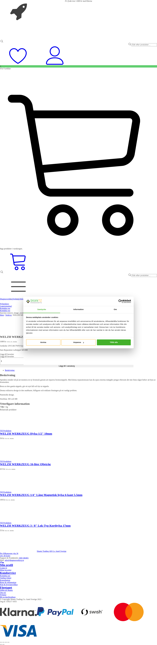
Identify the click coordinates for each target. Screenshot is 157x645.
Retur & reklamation (8, 582)
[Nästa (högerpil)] (3, 644)
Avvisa (43, 342)
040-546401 (24, 558)
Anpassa (78, 342)
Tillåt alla (114, 342)
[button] (7, 354)
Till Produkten (5, 431)
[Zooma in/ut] (1, 642)
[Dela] (6, 642)
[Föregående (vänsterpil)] (1, 644)
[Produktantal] (13, 361)
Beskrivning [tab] (9, 370)
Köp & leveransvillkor (9, 585)
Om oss (3, 593)
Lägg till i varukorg (67, 366)
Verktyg (8, 315)
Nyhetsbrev (4, 304)
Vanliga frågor (5, 578)
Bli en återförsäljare (8, 597)
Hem (2, 315)
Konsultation (5, 580)
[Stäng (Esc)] (8, 642)
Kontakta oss (5, 308)
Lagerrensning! (6, 306)
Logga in (3, 568)
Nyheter (3, 595)
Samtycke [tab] (41, 309)
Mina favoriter (5, 570)
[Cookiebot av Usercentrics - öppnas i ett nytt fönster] (120, 301)
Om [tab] (115, 309)
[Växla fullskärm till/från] (3, 642)
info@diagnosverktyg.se (14, 560)
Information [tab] (78, 309)
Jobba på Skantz (6, 590)
